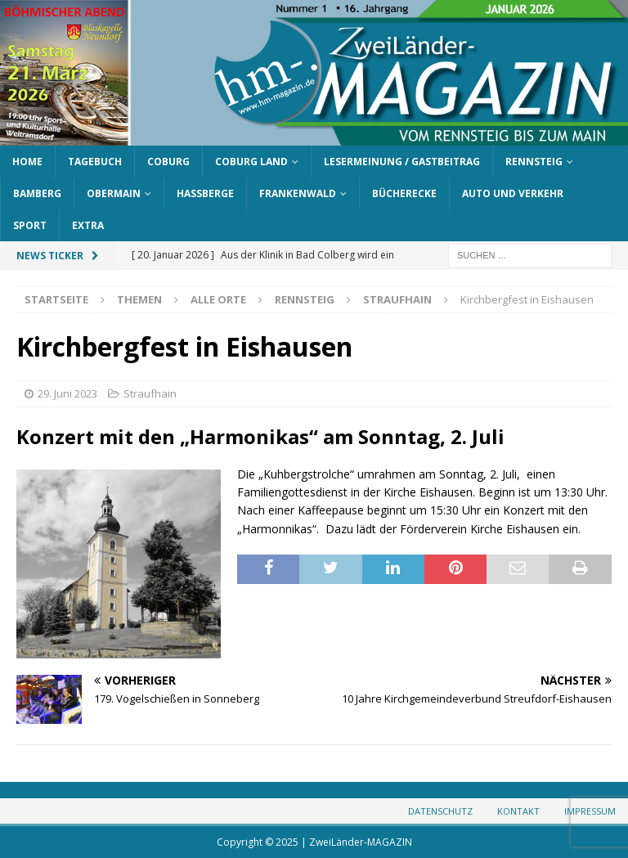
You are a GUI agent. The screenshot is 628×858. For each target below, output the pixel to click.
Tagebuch (95, 161)
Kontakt (518, 811)
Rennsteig (534, 161)
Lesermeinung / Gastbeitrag (402, 161)
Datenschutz (440, 811)
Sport (30, 225)
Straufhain (150, 393)
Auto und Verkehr (512, 193)
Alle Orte (218, 299)
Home (27, 161)
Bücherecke (404, 193)
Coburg (168, 161)
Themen (139, 299)
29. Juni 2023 (67, 393)
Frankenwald (297, 193)
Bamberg (37, 193)
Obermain (114, 193)
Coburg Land (251, 161)
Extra (88, 225)
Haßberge (205, 193)
